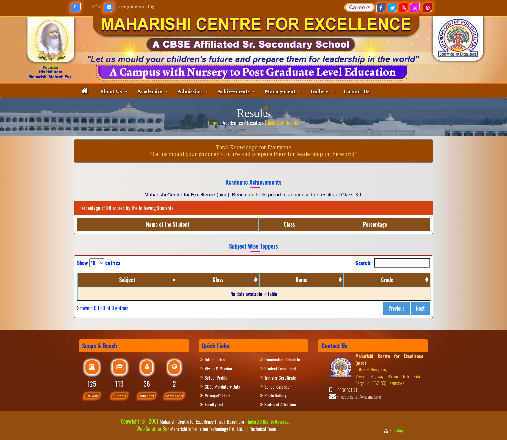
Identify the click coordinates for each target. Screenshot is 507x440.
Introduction (218, 359)
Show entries (98, 262)
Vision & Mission (221, 368)
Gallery (319, 91)
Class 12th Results (282, 120)
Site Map (397, 430)
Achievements (233, 91)
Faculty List (214, 404)
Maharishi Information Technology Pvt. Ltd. (206, 428)
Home (214, 120)
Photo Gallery (278, 395)
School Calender (277, 386)
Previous (397, 308)
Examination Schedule (282, 359)
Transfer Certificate (280, 377)
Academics (149, 91)
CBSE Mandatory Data (222, 386)
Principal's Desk (221, 395)
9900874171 (86, 6)
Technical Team (263, 428)
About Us (111, 91)
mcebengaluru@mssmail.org (129, 6)
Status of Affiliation (280, 404)
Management (280, 91)
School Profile (216, 377)
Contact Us (357, 91)
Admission (190, 91)
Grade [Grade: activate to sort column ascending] (387, 280)
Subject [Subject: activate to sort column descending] (127, 280)
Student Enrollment (280, 368)
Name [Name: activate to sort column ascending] (301, 280)
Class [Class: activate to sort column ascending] (217, 280)
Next (420, 308)
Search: (393, 263)
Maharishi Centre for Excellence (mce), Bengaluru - (225, 421)
